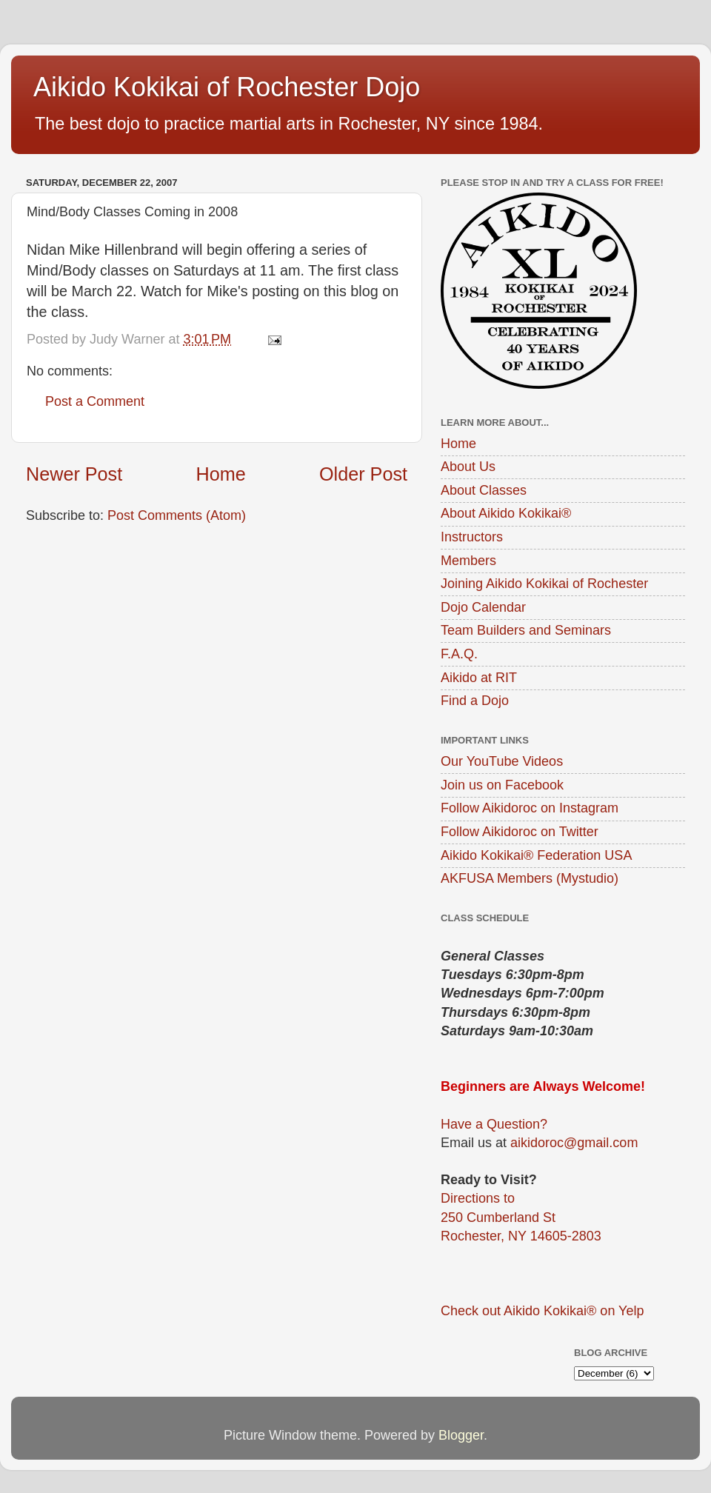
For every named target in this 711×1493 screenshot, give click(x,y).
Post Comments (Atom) (176, 515)
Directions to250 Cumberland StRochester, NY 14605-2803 (521, 1217)
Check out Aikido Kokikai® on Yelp (542, 1310)
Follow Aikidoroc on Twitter (519, 831)
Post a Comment (94, 401)
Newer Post (74, 474)
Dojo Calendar (483, 607)
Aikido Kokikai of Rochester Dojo (226, 87)
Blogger (461, 1435)
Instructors (472, 537)
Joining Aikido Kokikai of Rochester (544, 583)
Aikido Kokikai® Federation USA (536, 855)
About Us (468, 466)
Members (468, 560)
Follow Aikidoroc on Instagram (529, 808)
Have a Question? (494, 1124)
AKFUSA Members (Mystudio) (529, 878)
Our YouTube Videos (502, 761)
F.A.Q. (459, 654)
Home (221, 474)
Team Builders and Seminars (526, 630)
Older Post (363, 474)
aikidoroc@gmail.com (574, 1142)
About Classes (484, 490)
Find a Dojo (475, 700)
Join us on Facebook (502, 785)
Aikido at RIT (479, 677)
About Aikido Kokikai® (506, 513)
